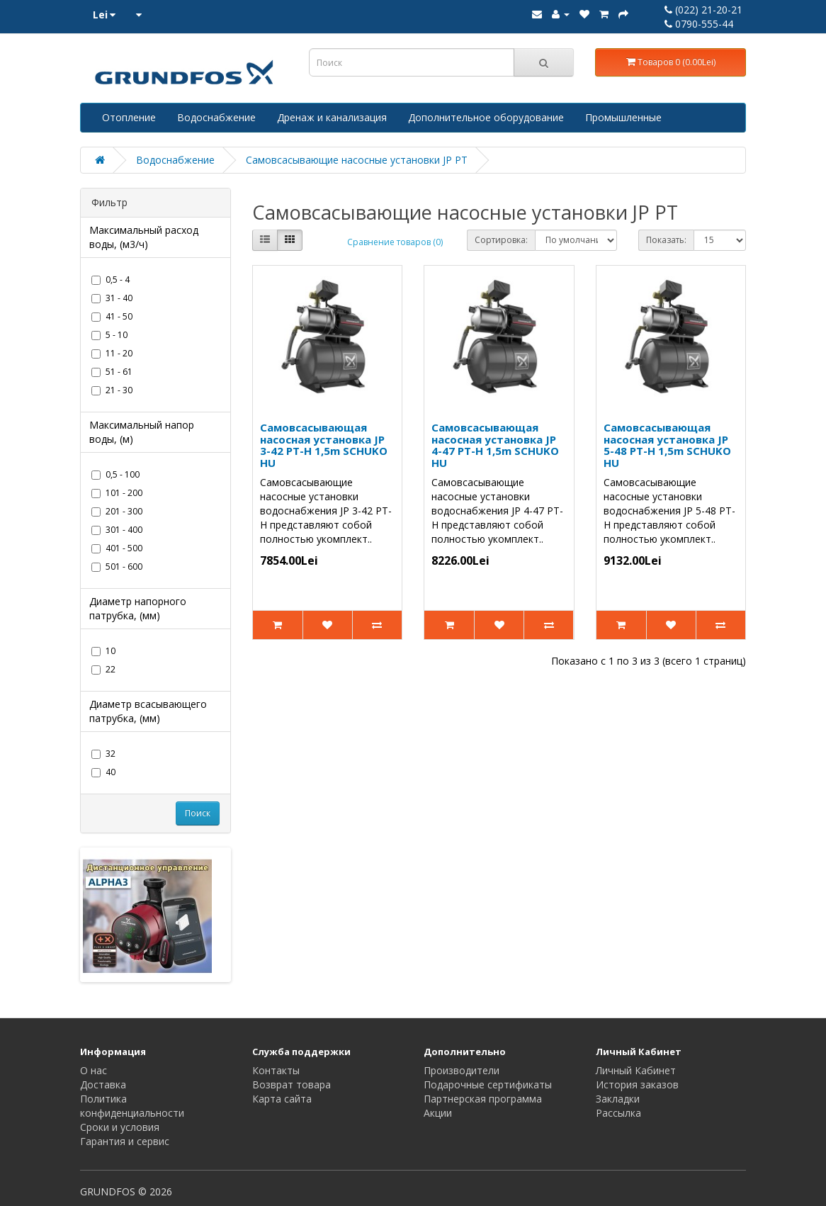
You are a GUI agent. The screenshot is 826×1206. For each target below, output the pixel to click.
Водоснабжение (216, 117)
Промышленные (623, 117)
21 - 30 (111, 390)
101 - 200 (116, 493)
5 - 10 (109, 335)
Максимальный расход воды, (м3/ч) (143, 237)
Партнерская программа (483, 1098)
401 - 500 (116, 548)
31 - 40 (111, 298)
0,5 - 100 (115, 474)
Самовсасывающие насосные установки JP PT (357, 160)
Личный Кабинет (636, 1070)
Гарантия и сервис (124, 1141)
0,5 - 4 (110, 280)
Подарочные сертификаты (488, 1084)
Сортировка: (501, 240)
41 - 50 (111, 316)
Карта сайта (282, 1098)
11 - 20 (111, 353)
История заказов (637, 1084)
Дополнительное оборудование (486, 117)
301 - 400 (116, 530)
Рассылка (618, 1113)
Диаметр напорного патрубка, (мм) (137, 608)
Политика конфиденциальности (132, 1106)
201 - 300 (116, 511)
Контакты (276, 1070)
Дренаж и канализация (332, 117)
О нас (93, 1070)
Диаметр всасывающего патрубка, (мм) (148, 711)
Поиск (197, 813)
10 (103, 651)
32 (103, 754)
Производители (461, 1070)
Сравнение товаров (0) (395, 242)
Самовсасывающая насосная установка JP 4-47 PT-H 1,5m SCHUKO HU (495, 445)
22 (103, 669)
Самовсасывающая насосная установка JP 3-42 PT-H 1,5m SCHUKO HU (323, 445)
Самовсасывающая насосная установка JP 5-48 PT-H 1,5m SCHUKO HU (667, 445)
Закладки (618, 1098)
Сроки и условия (119, 1127)
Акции (438, 1113)
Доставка (103, 1084)
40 (103, 772)
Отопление (129, 117)
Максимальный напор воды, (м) (141, 432)
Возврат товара (291, 1084)
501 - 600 (116, 566)
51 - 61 (111, 372)
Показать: (666, 240)
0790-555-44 (698, 23)
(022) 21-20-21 (703, 9)
